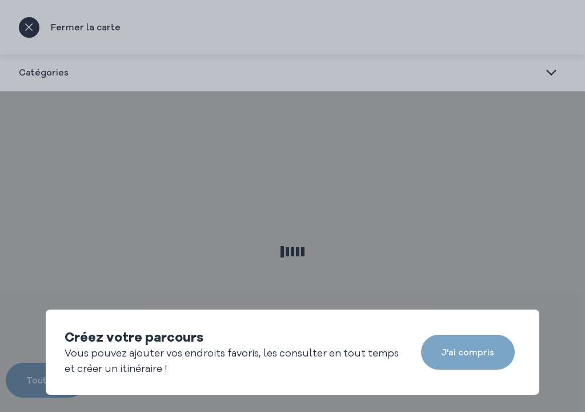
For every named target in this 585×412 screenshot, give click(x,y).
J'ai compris (468, 352)
